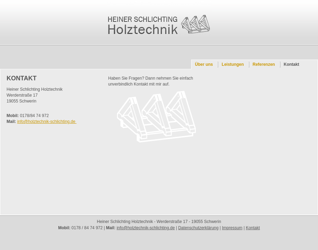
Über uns (204, 64)
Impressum (232, 227)
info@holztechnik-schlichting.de (47, 121)
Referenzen (264, 64)
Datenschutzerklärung (198, 227)
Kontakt (291, 64)
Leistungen (233, 64)
